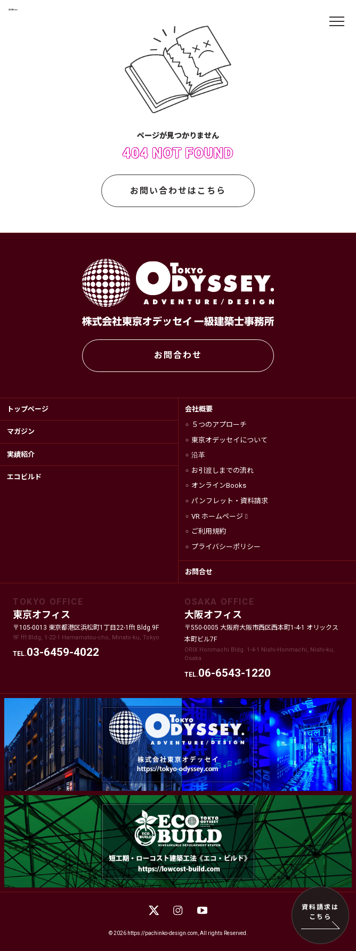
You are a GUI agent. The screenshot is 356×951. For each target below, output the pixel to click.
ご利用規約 (208, 531)
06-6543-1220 (234, 673)
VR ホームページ (217, 516)
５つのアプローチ (219, 425)
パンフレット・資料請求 (229, 501)
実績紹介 (21, 454)
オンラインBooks (218, 485)
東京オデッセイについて (229, 440)
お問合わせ (178, 355)
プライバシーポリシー (226, 547)
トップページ (27, 409)
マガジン (21, 431)
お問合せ (199, 572)
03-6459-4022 (63, 652)
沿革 (198, 455)
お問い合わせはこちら (178, 191)
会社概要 (199, 409)
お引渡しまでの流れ (222, 470)
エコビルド (24, 477)
